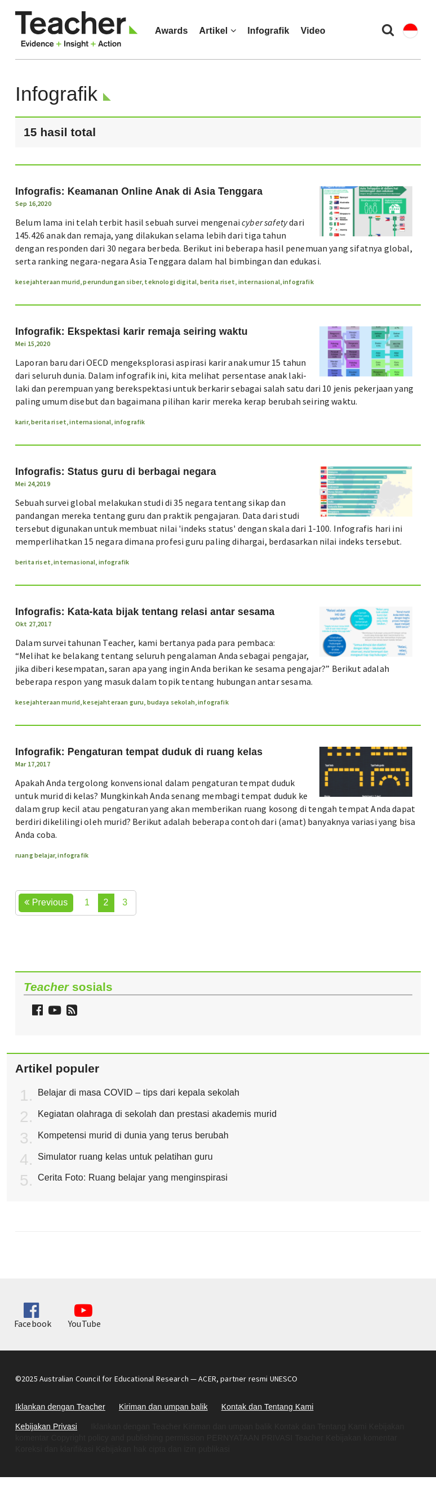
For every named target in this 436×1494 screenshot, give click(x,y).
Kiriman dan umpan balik (163, 1406)
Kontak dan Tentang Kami (267, 1406)
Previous (46, 902)
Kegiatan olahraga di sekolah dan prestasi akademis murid (157, 1114)
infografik (298, 281)
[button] (70, 1011)
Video (313, 30)
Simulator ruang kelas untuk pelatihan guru (125, 1156)
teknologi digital (170, 281)
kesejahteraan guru (113, 702)
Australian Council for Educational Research (114, 1379)
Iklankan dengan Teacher (60, 1406)
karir (21, 422)
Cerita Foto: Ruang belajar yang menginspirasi (133, 1177)
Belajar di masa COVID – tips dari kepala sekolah (138, 1092)
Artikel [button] (217, 30)
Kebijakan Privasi (46, 1426)
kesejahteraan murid (47, 281)
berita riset (217, 281)
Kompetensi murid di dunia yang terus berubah (133, 1135)
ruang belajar (35, 855)
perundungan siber (112, 281)
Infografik (268, 30)
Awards (171, 30)
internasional (259, 281)
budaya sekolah (171, 702)
